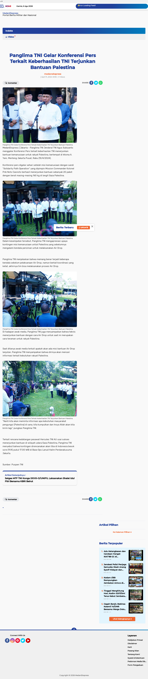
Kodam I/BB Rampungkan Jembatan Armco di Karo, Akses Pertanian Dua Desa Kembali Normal (114, 580)
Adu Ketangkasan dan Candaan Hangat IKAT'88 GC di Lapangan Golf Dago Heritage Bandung (115, 554)
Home (8, 6)
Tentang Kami (134, 654)
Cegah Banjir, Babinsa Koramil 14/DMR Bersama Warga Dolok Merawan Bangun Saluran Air (115, 607)
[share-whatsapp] (101, 83)
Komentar (11, 499)
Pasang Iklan (133, 651)
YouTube (30, 641)
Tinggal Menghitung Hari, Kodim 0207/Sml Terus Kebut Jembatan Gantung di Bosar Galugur (115, 593)
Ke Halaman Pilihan (122, 532)
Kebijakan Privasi (135, 640)
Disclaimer (132, 643)
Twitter (24, 641)
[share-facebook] (91, 83)
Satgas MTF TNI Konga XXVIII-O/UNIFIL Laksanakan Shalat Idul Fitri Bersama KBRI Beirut (39, 480)
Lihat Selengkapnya (122, 619)
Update (83, 227)
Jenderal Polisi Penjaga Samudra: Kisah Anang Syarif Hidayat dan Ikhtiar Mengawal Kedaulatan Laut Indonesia (115, 567)
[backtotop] (74, 630)
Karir (130, 647)
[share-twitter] (96, 83)
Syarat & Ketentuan (136, 658)
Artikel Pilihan (108, 525)
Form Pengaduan (135, 665)
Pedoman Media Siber (137, 661)
